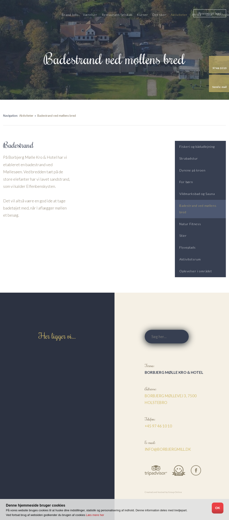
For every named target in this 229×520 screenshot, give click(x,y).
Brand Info (70, 15)
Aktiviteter (179, 15)
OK (217, 508)
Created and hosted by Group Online (163, 492)
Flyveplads (187, 247)
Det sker (159, 15)
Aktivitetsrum (190, 259)
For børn (186, 182)
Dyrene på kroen (192, 170)
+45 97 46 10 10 (158, 426)
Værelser (90, 15)
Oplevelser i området (195, 271)
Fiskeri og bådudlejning (197, 146)
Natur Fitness (190, 224)
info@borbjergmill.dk (168, 449)
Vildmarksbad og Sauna (197, 194)
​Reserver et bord (209, 13)
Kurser (142, 15)
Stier (183, 235)
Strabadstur (188, 158)
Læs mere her (95, 515)
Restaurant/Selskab (117, 15)
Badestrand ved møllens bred (56, 115)
